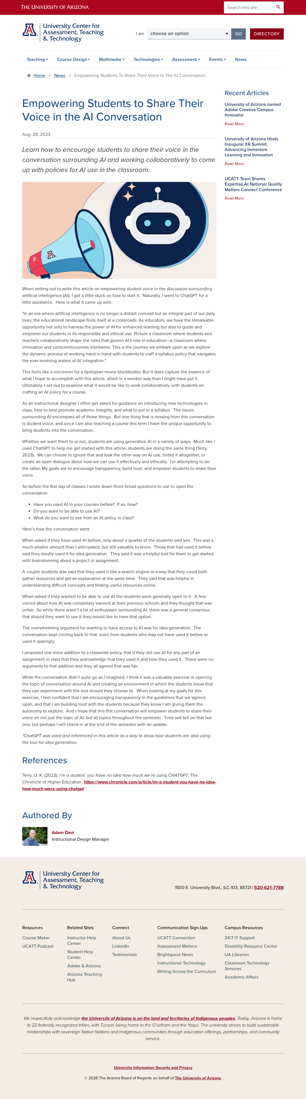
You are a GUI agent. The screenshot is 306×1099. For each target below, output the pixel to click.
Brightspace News (175, 955)
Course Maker (36, 938)
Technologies (147, 59)
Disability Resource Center (251, 946)
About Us (121, 938)
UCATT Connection (176, 938)
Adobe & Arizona (84, 966)
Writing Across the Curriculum (186, 971)
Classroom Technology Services (247, 966)
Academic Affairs (241, 977)
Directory (267, 34)
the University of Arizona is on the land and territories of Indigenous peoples (158, 1018)
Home (39, 75)
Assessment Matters (177, 946)
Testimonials (124, 955)
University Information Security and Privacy (153, 1067)
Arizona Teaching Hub (84, 977)
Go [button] (240, 33)
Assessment (184, 59)
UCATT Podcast (37, 946)
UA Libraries (237, 955)
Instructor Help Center (81, 940)
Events (216, 59)
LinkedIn (120, 946)
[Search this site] (248, 7)
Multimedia (110, 59)
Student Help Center (80, 954)
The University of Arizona (198, 1078)
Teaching (36, 59)
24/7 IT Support (240, 938)
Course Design (72, 59)
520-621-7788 (269, 887)
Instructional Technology (181, 963)
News (241, 59)
